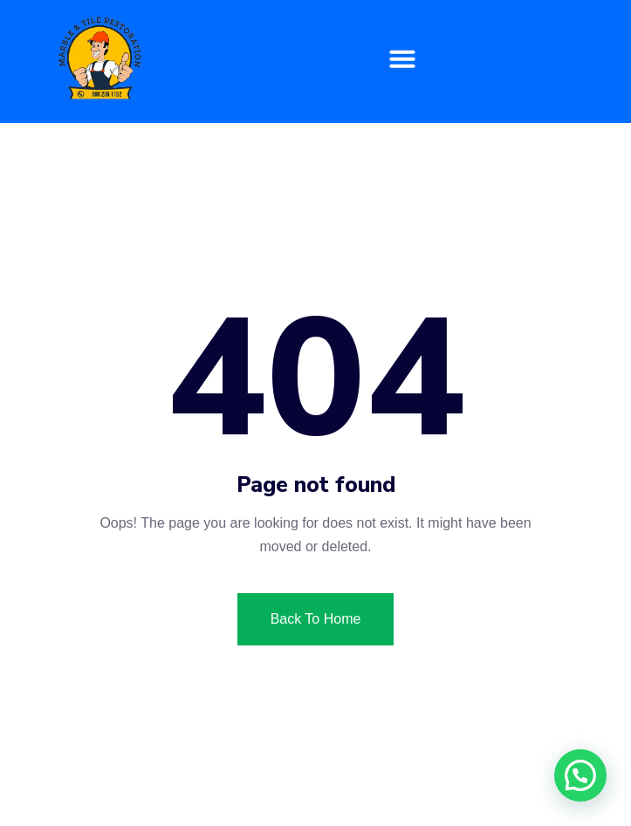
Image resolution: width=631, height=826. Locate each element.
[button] (402, 58)
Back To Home (316, 618)
